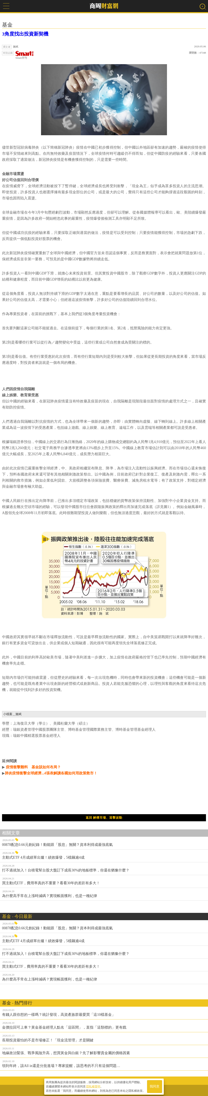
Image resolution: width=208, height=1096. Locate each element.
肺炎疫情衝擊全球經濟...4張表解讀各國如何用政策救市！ (51, 773)
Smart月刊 (24, 55)
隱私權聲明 (93, 1086)
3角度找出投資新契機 (25, 34)
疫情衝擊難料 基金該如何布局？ (33, 767)
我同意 (154, 1086)
